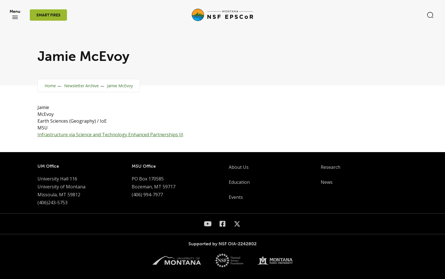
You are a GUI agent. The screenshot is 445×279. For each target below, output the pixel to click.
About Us (239, 167)
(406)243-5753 (52, 202)
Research (330, 167)
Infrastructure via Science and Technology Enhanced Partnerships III (110, 134)
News (327, 182)
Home (50, 85)
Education (239, 182)
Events (236, 197)
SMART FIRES (48, 15)
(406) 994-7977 (147, 194)
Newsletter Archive (81, 85)
